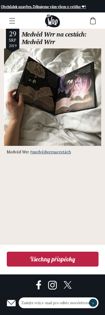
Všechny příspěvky (52, 259)
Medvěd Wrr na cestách (53, 34)
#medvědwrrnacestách (50, 152)
